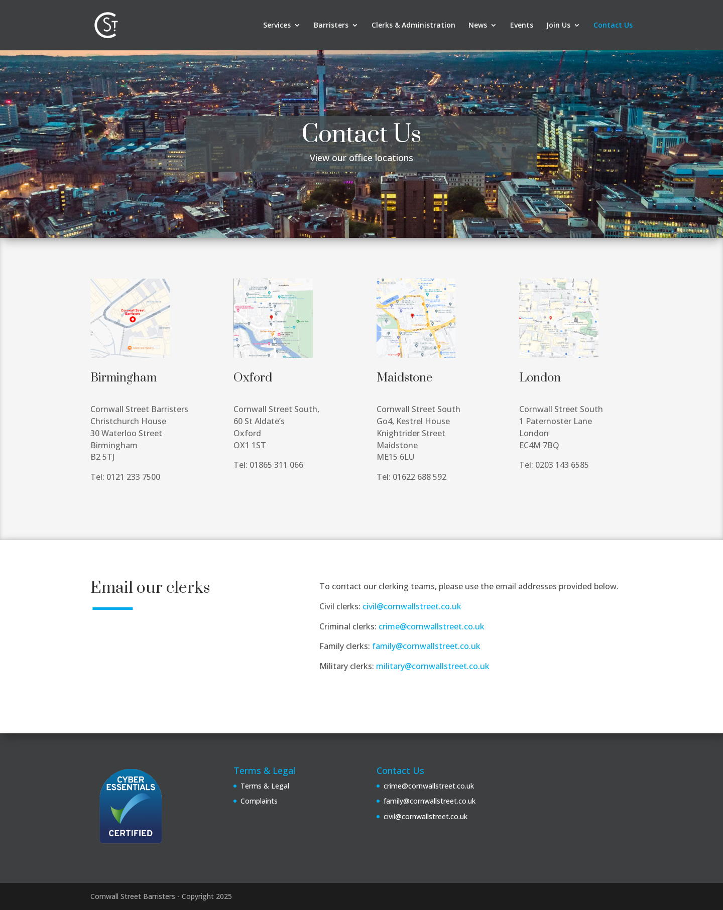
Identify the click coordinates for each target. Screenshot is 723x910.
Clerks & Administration (413, 26)
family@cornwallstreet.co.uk (426, 646)
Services (277, 26)
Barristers (331, 26)
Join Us (558, 26)
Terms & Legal (264, 786)
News (477, 26)
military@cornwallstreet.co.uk (433, 666)
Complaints (259, 801)
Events (521, 26)
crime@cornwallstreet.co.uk (432, 626)
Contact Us (613, 26)
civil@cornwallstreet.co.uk (412, 606)
